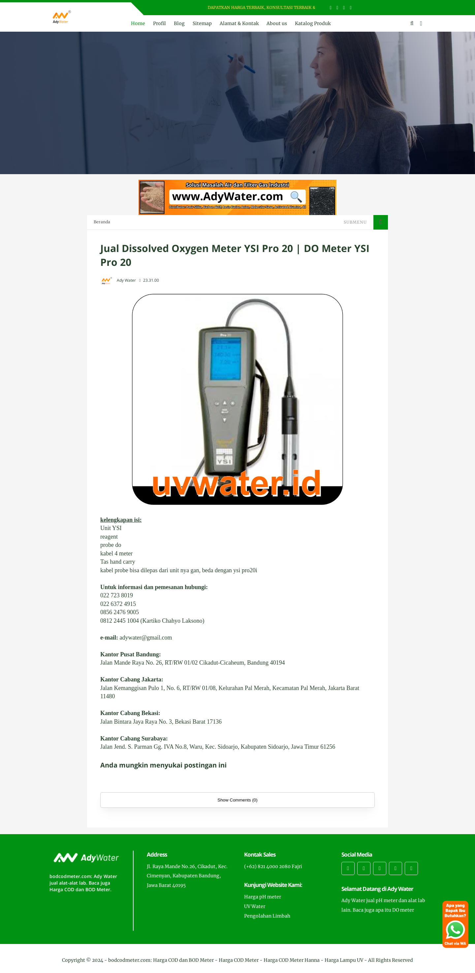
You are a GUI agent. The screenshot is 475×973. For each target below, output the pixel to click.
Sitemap (202, 23)
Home (138, 23)
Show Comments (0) (237, 800)
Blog (179, 23)
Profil (159, 23)
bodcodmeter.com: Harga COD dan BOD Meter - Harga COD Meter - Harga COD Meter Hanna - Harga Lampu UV (235, 960)
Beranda (102, 221)
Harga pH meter (262, 897)
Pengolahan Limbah (267, 916)
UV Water (254, 906)
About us (277, 23)
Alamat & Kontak (239, 23)
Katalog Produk (313, 23)
